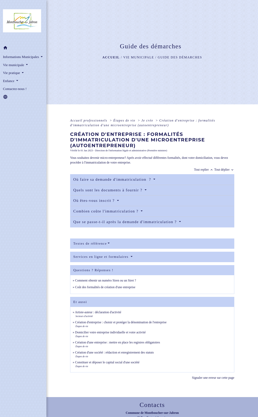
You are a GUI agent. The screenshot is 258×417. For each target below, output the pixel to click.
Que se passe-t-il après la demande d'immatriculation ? (125, 222)
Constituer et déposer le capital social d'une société (107, 362)
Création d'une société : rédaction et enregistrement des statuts (114, 352)
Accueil (111, 57)
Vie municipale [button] (14, 65)
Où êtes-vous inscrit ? (94, 200)
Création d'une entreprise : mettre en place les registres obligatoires (117, 342)
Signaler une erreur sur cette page (213, 377)
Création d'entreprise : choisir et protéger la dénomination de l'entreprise (121, 322)
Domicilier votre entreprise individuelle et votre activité (110, 332)
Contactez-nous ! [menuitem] (15, 89)
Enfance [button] (9, 81)
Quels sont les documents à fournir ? (108, 190)
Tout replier (204, 169)
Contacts (152, 404)
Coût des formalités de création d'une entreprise (105, 287)
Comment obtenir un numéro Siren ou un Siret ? (105, 280)
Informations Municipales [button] (21, 57)
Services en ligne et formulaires (101, 257)
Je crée (147, 120)
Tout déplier (224, 169)
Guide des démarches (180, 57)
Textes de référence (90, 243)
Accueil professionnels (89, 120)
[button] (23, 48)
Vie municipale (138, 57)
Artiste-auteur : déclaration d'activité (98, 312)
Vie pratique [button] (12, 73)
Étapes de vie (125, 120)
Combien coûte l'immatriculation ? (106, 211)
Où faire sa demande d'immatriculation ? (112, 179)
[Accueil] (23, 22)
